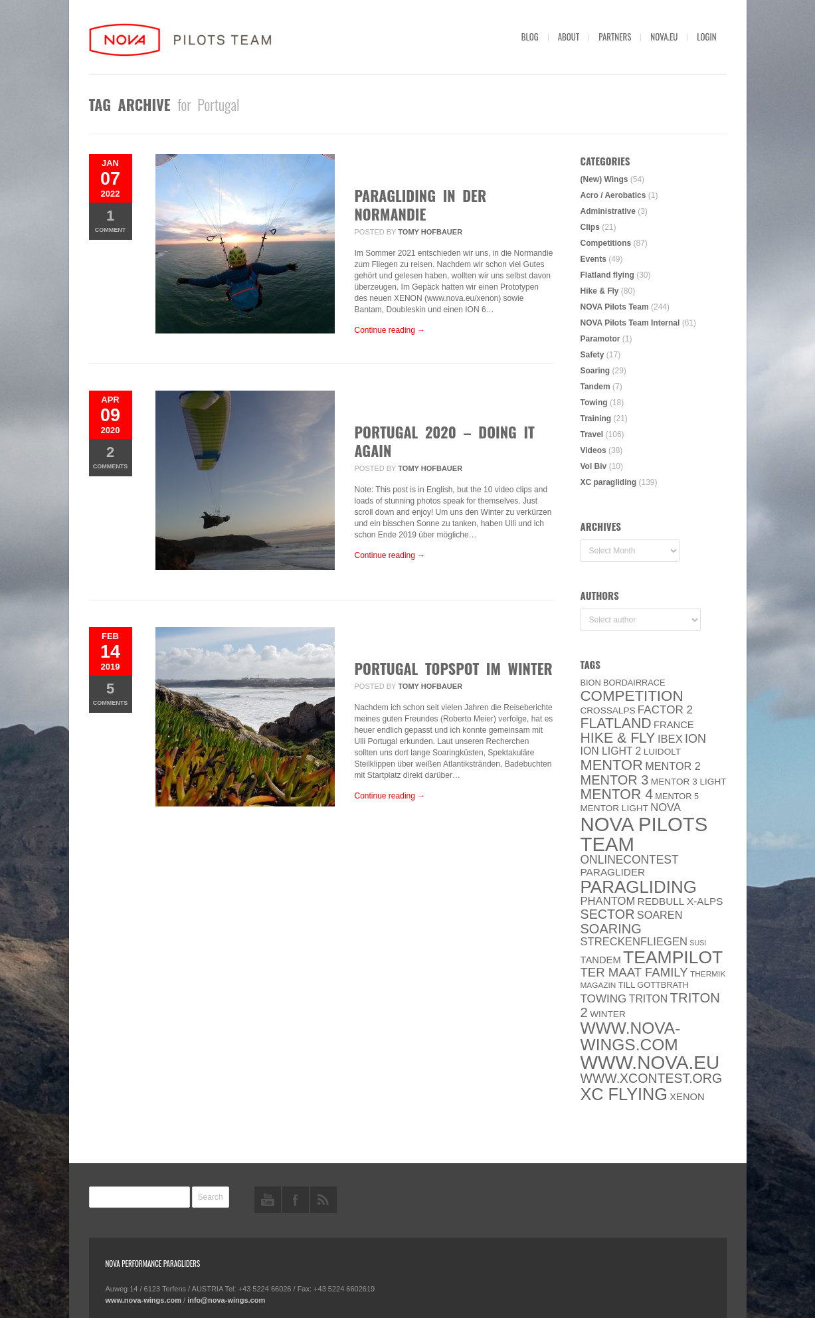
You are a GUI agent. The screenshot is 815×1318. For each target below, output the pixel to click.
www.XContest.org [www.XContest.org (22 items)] (652, 1078)
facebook (295, 1199)
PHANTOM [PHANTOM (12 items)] (608, 901)
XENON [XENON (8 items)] (687, 1096)
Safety (592, 354)
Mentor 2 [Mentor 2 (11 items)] (673, 766)
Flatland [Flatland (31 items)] (616, 723)
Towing (594, 402)
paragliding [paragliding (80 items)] (639, 887)
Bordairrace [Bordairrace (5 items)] (634, 683)
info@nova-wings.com (226, 1300)
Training (596, 418)
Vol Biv (594, 466)
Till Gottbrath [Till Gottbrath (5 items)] (653, 985)
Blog (530, 36)
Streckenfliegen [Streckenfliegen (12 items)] (634, 941)
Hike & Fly (600, 291)
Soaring (595, 370)
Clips (590, 227)
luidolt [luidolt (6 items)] (662, 752)
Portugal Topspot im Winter (454, 668)
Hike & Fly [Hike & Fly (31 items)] (618, 738)
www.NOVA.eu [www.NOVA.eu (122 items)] (650, 1062)
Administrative (608, 211)
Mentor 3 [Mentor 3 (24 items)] (615, 780)
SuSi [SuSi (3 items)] (697, 943)
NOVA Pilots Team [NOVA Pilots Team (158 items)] (644, 834)
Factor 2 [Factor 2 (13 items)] (665, 710)
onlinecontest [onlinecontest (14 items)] (630, 859)
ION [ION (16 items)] (695, 738)
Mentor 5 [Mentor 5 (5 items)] (677, 796)
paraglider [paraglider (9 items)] (613, 872)
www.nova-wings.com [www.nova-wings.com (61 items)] (631, 1036)
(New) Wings (604, 179)
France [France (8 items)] (674, 724)
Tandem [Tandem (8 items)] (601, 960)
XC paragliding (609, 482)
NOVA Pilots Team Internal (630, 323)
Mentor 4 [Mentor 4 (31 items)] (617, 794)
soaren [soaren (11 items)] (660, 915)
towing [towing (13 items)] (604, 998)
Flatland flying (607, 275)
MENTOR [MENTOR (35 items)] (612, 765)
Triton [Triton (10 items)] (648, 998)
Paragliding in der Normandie (421, 205)
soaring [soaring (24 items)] (611, 928)
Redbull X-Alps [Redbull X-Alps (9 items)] (680, 901)
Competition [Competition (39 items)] (632, 696)
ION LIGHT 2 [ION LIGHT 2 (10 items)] (611, 751)
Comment (110, 220)
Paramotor (600, 338)
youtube (267, 1199)
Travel (592, 434)
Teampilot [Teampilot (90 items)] (673, 957)
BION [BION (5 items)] (591, 683)
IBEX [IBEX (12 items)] (670, 739)
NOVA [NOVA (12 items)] (665, 807)
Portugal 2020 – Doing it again (445, 441)
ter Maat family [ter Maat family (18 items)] (634, 972)
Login (706, 36)
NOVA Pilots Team (615, 307)
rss (323, 1199)
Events (593, 259)
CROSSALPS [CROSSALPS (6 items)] (608, 710)
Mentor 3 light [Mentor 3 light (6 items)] (689, 782)
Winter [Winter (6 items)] (608, 1014)
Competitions (606, 243)
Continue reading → (390, 330)
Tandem (595, 386)
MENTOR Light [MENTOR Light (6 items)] (614, 808)
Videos (593, 450)
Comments (110, 457)
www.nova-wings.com (144, 1300)
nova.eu (664, 36)
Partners (614, 36)
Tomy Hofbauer (430, 232)
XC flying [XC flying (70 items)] (624, 1094)
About (569, 36)
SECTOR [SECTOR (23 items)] (608, 914)
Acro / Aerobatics (613, 195)
